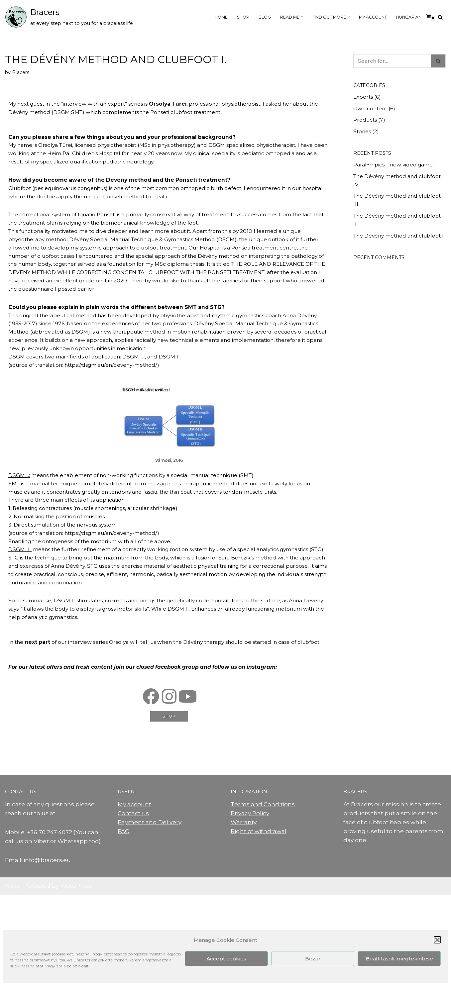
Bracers (23, 74)
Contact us (133, 904)
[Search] (440, 17)
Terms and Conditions (263, 895)
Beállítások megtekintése (399, 958)
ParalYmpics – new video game (398, 170)
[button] (437, 940)
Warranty (244, 913)
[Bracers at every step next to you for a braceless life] (69, 17)
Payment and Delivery (149, 913)
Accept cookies (226, 958)
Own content (372, 110)
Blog (243, 17)
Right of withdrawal (258, 922)
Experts (364, 98)
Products (366, 123)
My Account (365, 17)
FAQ (124, 922)
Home (195, 17)
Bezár (313, 958)
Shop (219, 17)
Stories (363, 135)
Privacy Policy (250, 904)
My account (134, 895)
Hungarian (406, 17)
